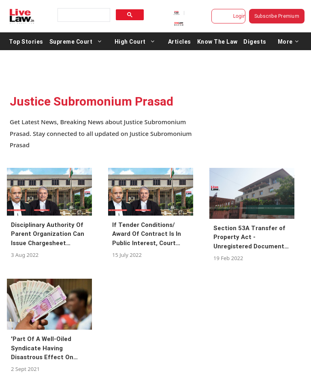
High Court (130, 41)
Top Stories (26, 41)
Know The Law (217, 41)
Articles (179, 41)
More (288, 41)
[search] (83, 15)
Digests (254, 41)
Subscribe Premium (276, 16)
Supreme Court (71, 41)
